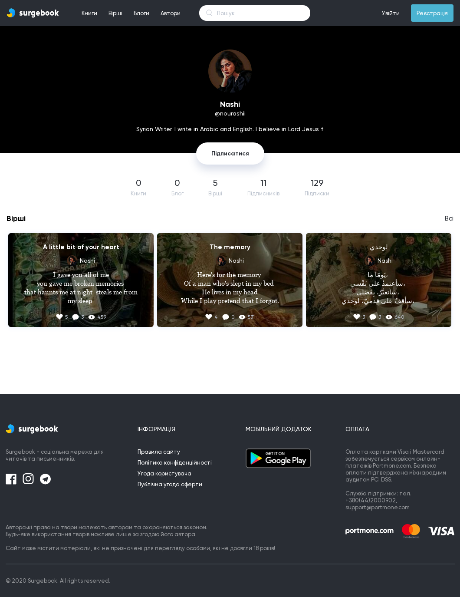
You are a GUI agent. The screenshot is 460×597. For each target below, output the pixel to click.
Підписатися (230, 153)
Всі (449, 218)
